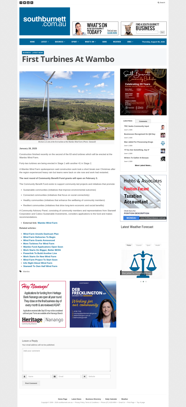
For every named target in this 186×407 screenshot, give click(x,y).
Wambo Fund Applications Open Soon (43, 247)
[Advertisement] (120, 13)
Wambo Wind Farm (47, 223)
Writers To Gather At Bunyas (136, 158)
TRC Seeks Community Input (136, 126)
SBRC (104, 41)
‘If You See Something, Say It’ (136, 150)
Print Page (130, 402)
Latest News (37, 53)
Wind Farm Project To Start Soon (40, 260)
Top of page (141, 402)
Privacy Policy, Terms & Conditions (87, 402)
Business (59, 41)
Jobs (129, 41)
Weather (117, 41)
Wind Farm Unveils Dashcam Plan (41, 234)
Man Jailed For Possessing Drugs (138, 142)
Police (129, 245)
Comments (143, 121)
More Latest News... (143, 165)
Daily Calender (111, 399)
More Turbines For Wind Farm (38, 243)
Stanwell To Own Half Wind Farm (40, 266)
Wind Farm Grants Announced (39, 240)
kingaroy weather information (165, 235)
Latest (44, 41)
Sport (74, 41)
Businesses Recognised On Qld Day (139, 134)
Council (138, 245)
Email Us (122, 402)
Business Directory (93, 399)
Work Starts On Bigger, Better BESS (42, 250)
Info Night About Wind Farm (37, 263)
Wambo (26, 271)
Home (32, 41)
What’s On (89, 41)
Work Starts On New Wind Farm (39, 256)
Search (161, 2)
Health (157, 245)
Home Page (62, 399)
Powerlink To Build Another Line (40, 253)
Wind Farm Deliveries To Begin (39, 237)
